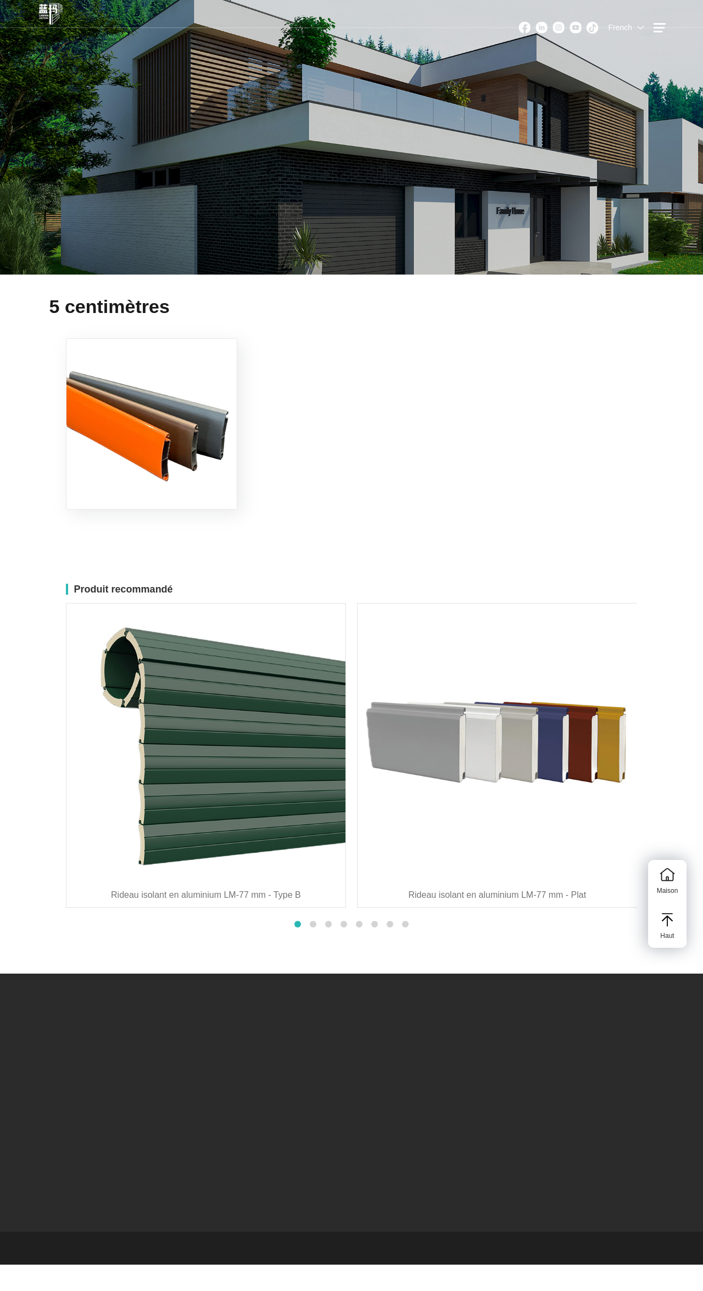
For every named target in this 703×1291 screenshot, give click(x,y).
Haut (667, 926)
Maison (667, 881)
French (620, 27)
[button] (297, 924)
